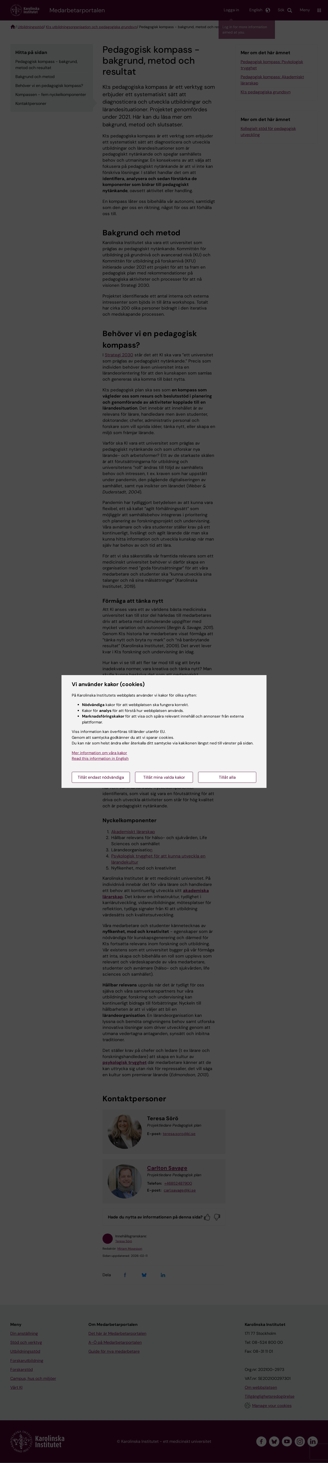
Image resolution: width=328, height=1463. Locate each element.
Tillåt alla (227, 777)
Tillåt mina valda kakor (164, 777)
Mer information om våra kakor (99, 752)
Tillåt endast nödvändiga (101, 777)
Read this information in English (100, 758)
